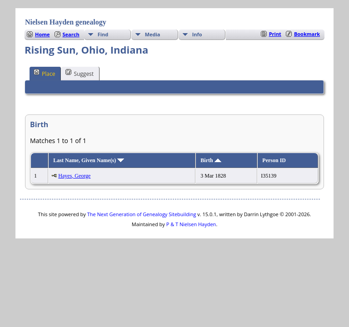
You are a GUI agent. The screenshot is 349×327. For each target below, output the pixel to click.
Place (44, 73)
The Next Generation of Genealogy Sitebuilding (141, 214)
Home (42, 34)
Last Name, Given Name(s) (88, 160)
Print (275, 33)
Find (103, 34)
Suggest (79, 73)
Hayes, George (74, 176)
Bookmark (307, 33)
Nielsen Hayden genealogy (65, 22)
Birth (210, 160)
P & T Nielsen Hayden (191, 224)
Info (197, 34)
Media (152, 34)
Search (71, 34)
